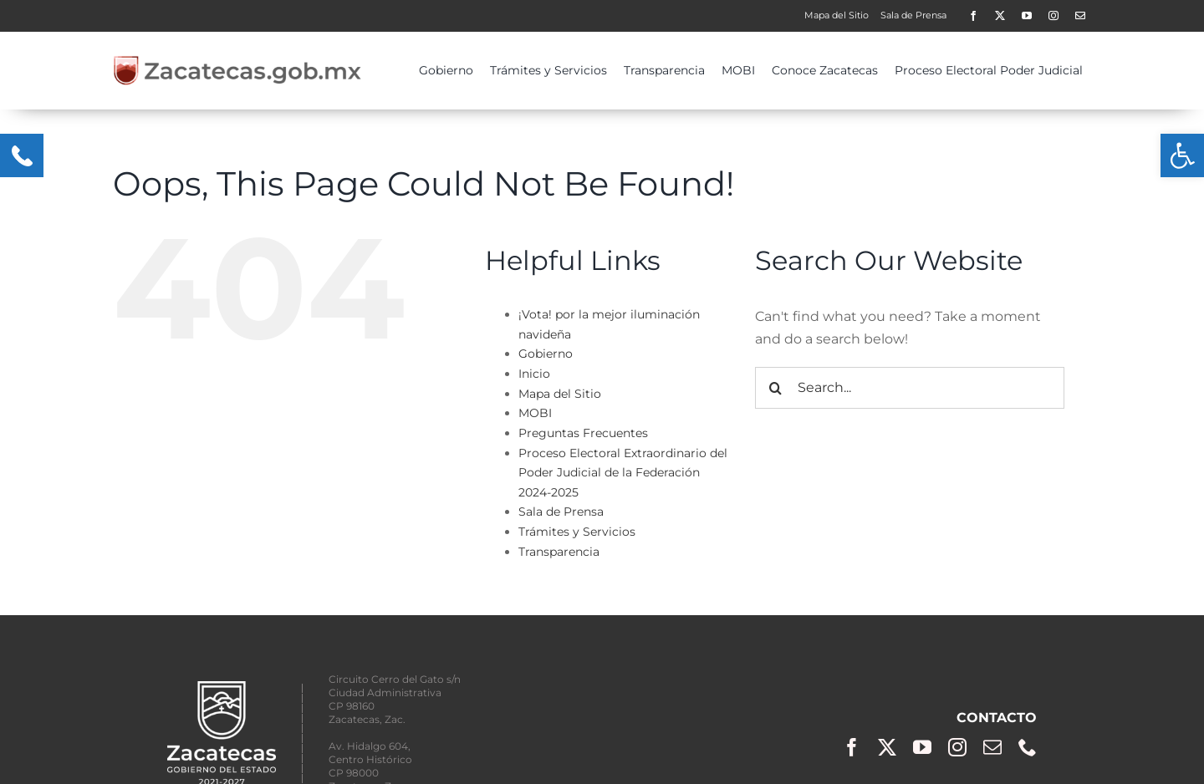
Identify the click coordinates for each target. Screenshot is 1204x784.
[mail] (992, 747)
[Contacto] (1080, 16)
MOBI (535, 412)
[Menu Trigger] (21, 155)
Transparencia (558, 551)
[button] (1182, 155)
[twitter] (1000, 16)
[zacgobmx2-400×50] (238, 61)
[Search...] (909, 388)
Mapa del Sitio (559, 393)
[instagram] (1053, 16)
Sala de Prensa (561, 511)
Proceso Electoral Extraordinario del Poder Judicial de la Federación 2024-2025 (622, 472)
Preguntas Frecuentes (583, 432)
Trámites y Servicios (576, 531)
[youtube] (1027, 16)
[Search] (776, 388)
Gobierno (545, 353)
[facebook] (973, 16)
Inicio (534, 373)
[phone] (1027, 747)
